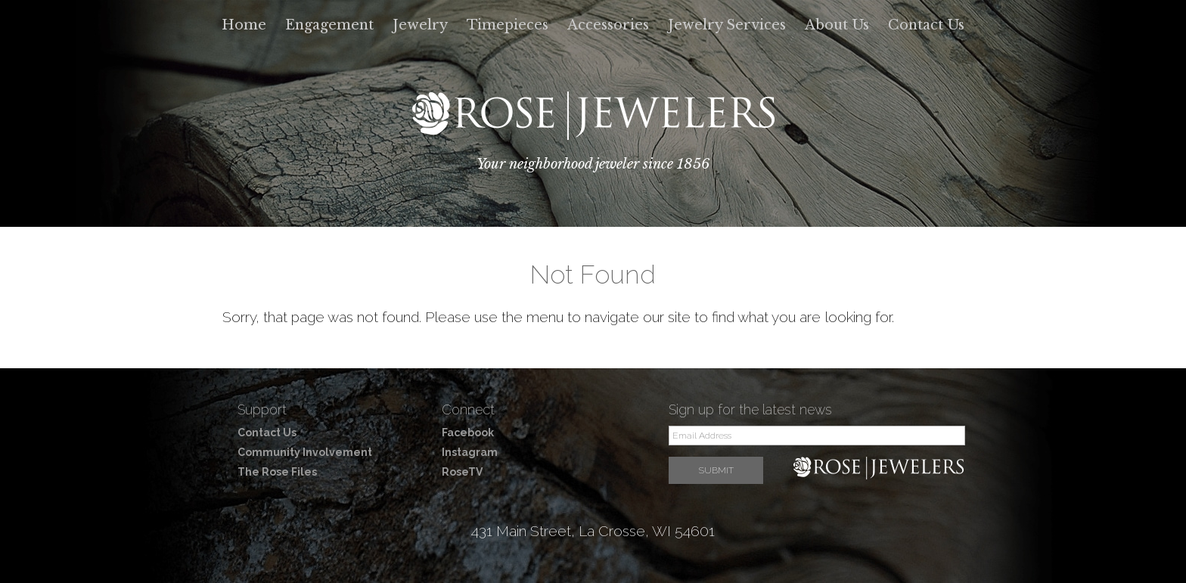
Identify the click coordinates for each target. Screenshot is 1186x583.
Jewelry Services (727, 25)
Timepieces (507, 25)
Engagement (329, 25)
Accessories (608, 25)
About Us (837, 25)
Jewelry (420, 25)
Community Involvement (305, 452)
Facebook (468, 432)
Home (244, 25)
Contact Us (926, 25)
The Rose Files (277, 472)
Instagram (470, 452)
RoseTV (462, 472)
